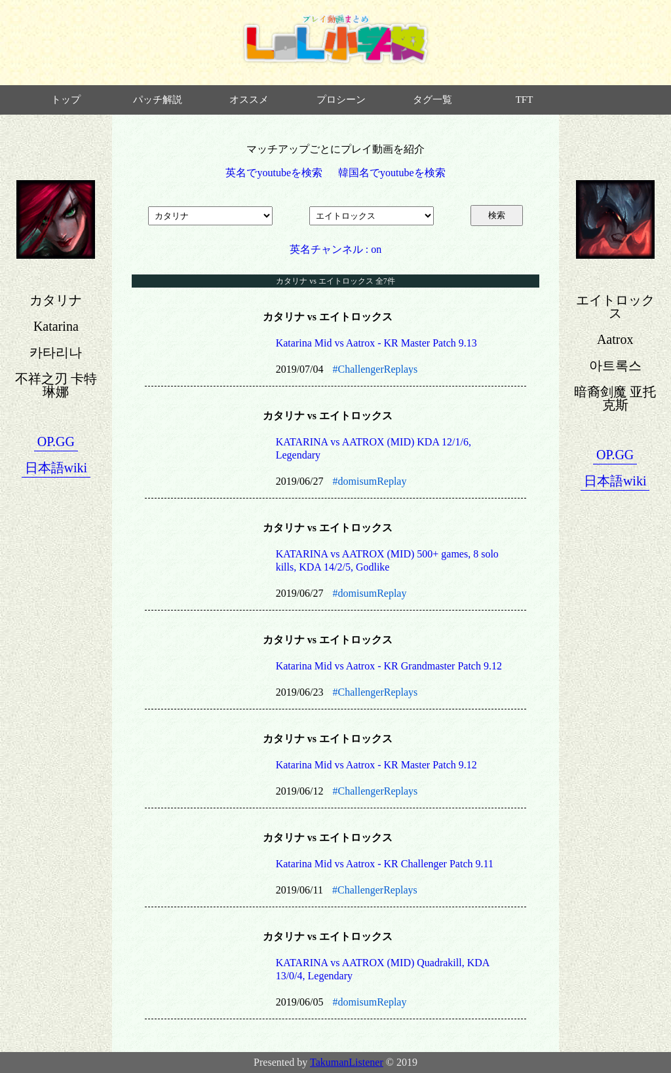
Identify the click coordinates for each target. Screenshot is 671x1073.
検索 (496, 215)
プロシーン (341, 99)
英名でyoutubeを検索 (273, 172)
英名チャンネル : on (335, 249)
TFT (524, 99)
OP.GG (56, 441)
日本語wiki (56, 468)
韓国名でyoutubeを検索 (392, 172)
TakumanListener (346, 1062)
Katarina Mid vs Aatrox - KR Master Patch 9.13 (376, 342)
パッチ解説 (157, 99)
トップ (66, 99)
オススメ (249, 99)
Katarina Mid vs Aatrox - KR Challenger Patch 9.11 (384, 863)
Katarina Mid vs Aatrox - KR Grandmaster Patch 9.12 (389, 665)
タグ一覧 (432, 99)
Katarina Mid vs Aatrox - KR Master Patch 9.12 (376, 764)
